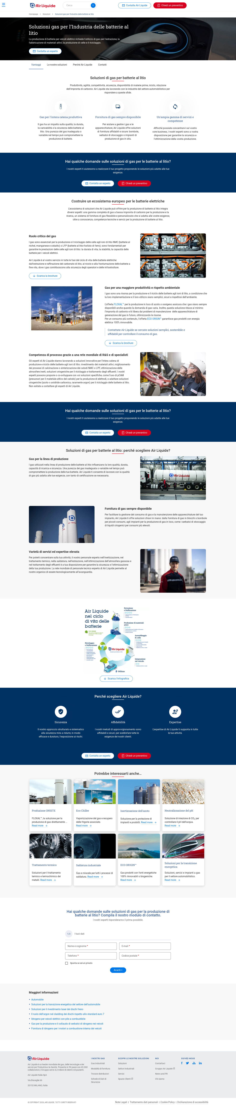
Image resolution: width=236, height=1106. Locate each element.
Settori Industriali (126, 1068)
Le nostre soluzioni (57, 75)
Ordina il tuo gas (40, 16)
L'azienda (131, 16)
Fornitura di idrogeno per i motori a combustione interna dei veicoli (66, 1039)
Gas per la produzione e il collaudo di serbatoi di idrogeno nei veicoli (67, 1034)
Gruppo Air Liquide (165, 1068)
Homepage (33, 25)
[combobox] (80, 5)
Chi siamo (159, 1079)
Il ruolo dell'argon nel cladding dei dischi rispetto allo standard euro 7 (67, 1025)
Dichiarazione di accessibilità (192, 1102)
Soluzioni (46, 25)
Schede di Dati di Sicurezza (98, 1080)
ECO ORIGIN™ (154, 329)
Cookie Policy (167, 1102)
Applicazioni (92, 16)
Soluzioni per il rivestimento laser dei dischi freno (57, 1020)
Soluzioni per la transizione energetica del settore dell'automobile (65, 1015)
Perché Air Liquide (82, 75)
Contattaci (160, 1063)
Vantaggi (36, 75)
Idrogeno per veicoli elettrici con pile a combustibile (58, 1029)
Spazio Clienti (125, 1079)
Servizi (121, 1074)
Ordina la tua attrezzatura (67, 16)
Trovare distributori (100, 1074)
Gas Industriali (98, 1063)
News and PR (161, 1074)
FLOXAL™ (119, 315)
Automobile (37, 1010)
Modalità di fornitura (100, 1068)
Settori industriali (112, 16)
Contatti (102, 75)
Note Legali (121, 1102)
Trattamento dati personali (144, 1102)
